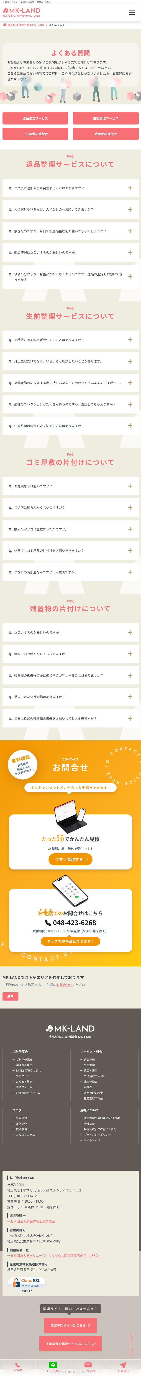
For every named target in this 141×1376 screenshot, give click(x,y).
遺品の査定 (90, 1070)
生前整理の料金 (93, 1098)
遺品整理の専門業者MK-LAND (26, 25)
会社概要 (89, 1123)
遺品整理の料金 (93, 1093)
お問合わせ (64, 984)
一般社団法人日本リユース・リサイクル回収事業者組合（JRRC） (54, 1255)
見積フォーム (24, 1087)
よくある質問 (24, 1081)
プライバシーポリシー (97, 1134)
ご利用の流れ (24, 1059)
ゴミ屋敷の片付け (35, 134)
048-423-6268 (74, 922)
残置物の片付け (106, 134)
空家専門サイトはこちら (68, 1325)
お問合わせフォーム (28, 1093)
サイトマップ (92, 1140)
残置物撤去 (90, 1081)
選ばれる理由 (24, 1065)
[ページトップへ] (132, 1346)
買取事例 (21, 1129)
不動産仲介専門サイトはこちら (68, 1343)
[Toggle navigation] (132, 12)
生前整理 (89, 1065)
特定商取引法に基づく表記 (100, 1129)
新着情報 (21, 1118)
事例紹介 (21, 1123)
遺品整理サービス (35, 118)
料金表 (88, 1087)
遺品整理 (89, 1059)
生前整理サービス (105, 118)
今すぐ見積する (69, 859)
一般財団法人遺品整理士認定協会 (31, 1221)
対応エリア (22, 1076)
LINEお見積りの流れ (28, 1070)
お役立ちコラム (25, 1134)
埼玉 (10, 996)
